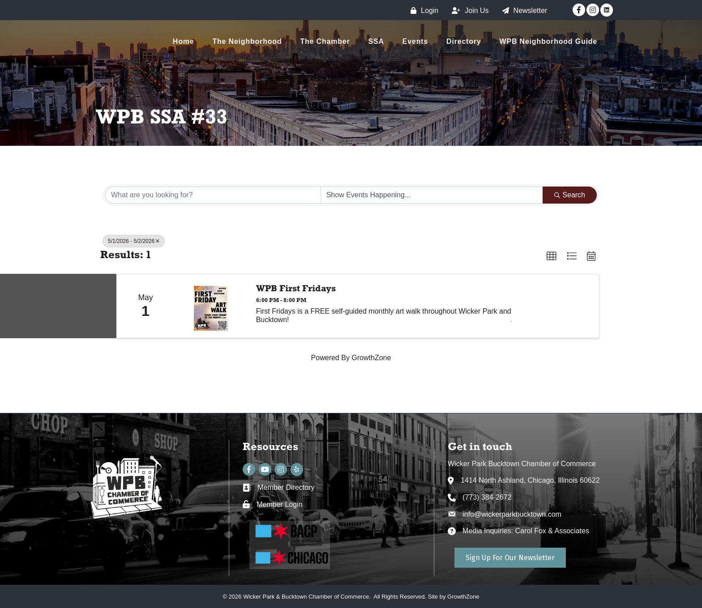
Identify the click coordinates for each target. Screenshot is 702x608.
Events (415, 41)
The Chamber (325, 41)
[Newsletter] (523, 10)
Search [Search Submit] (569, 195)
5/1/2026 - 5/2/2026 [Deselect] (133, 241)
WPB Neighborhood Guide (548, 41)
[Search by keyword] (213, 195)
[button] (552, 256)
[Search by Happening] (432, 195)
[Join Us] (467, 10)
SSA (376, 41)
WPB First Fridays (296, 288)
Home (183, 41)
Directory (463, 41)
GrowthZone (371, 357)
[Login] (422, 10)
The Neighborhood (247, 41)
